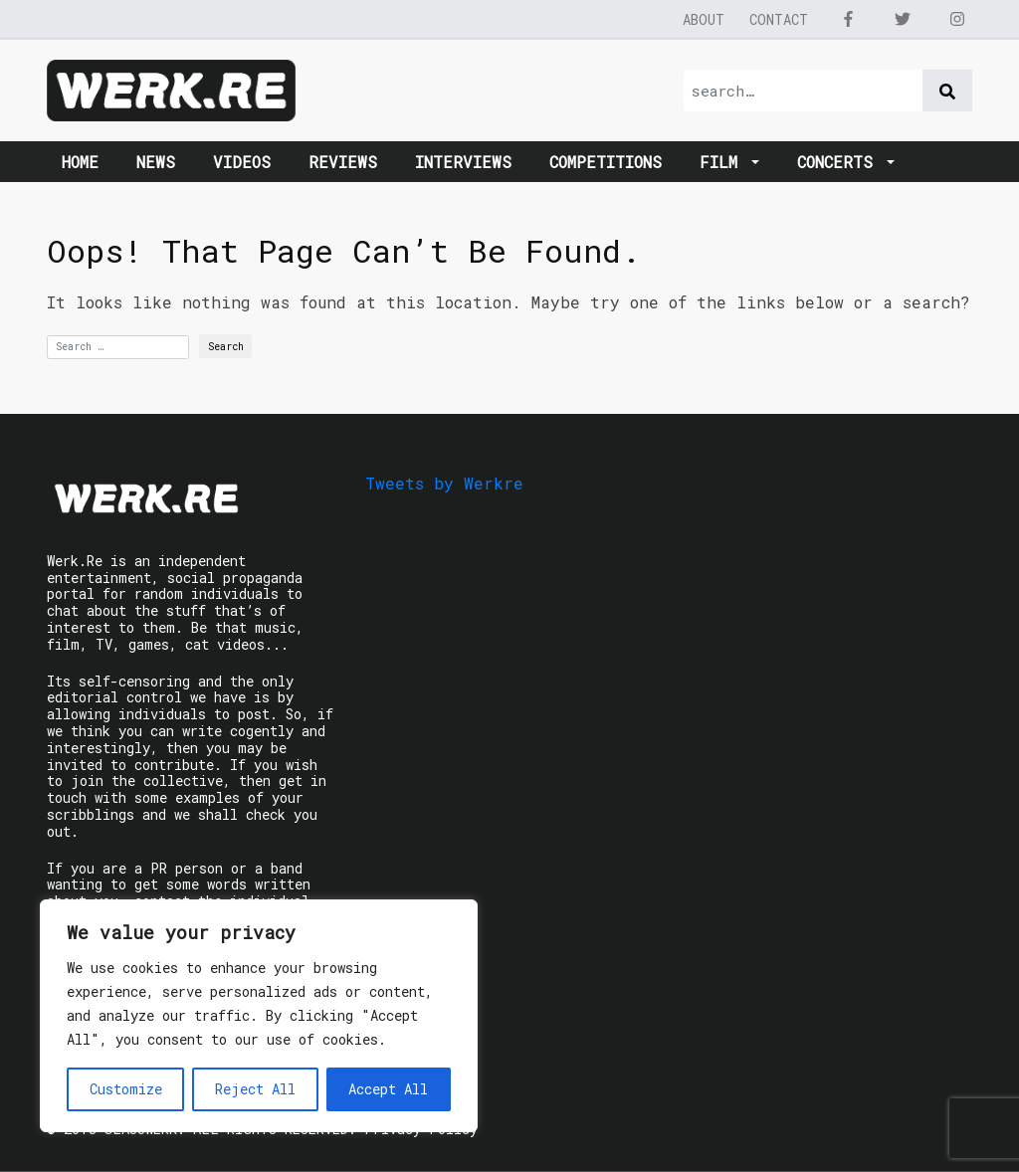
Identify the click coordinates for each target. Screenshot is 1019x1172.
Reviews (342, 161)
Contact (778, 19)
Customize (126, 1088)
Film (723, 161)
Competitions (605, 161)
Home (80, 161)
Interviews (463, 161)
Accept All (388, 1088)
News (155, 161)
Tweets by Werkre (444, 483)
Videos (242, 161)
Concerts (840, 161)
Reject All (255, 1088)
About (703, 19)
